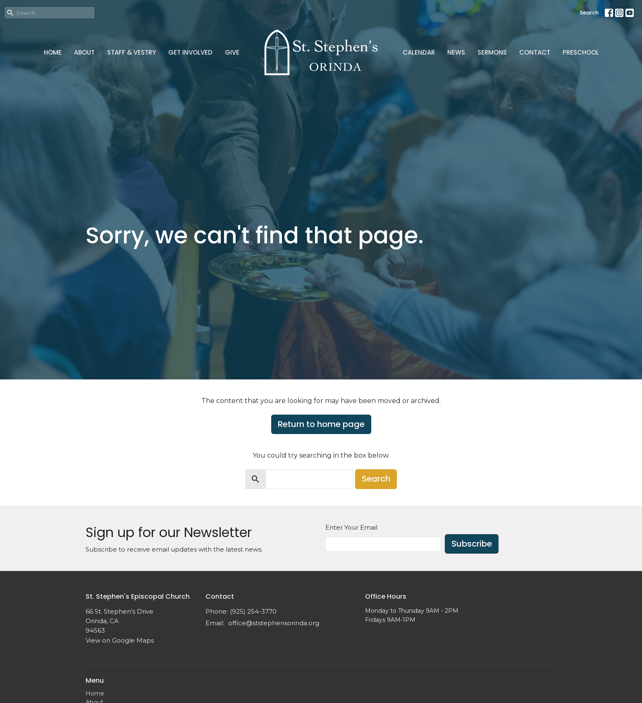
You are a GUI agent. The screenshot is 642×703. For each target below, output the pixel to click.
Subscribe (471, 543)
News (456, 52)
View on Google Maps (120, 640)
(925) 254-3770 (253, 611)
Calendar (419, 52)
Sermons (492, 52)
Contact (534, 52)
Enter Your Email (351, 527)
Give (232, 52)
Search (589, 13)
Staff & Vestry (131, 52)
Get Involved (190, 52)
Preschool (581, 52)
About (84, 52)
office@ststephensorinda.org (273, 623)
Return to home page (321, 424)
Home (53, 52)
